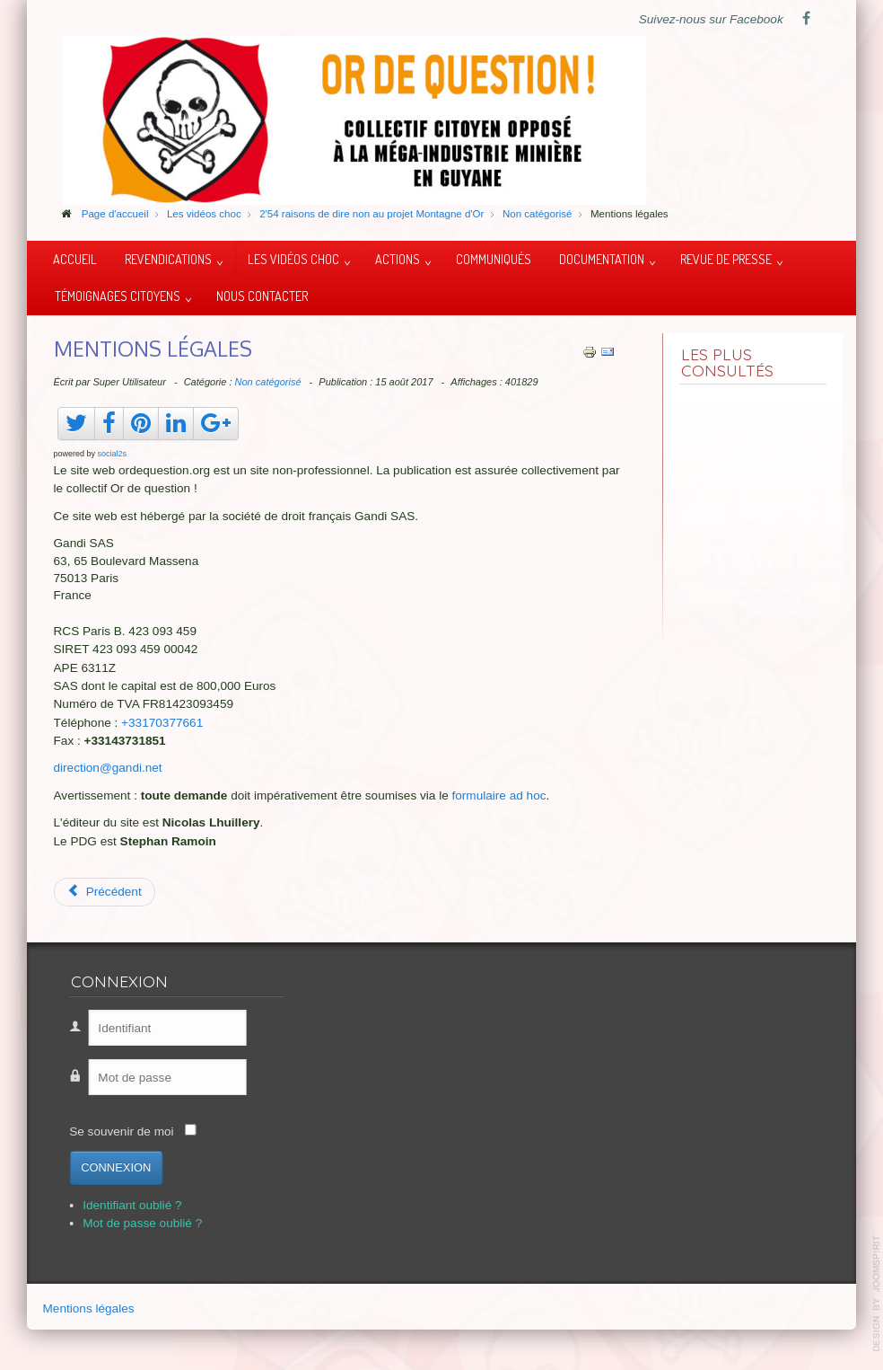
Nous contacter (262, 295)
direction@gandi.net (108, 767)
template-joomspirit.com (876, 1293)
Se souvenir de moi (102, 1131)
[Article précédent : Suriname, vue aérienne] (104, 892)
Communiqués (493, 259)
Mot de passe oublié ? (123, 1223)
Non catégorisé (268, 381)
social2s (112, 453)
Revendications (168, 259)
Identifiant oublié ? (113, 1205)
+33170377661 (162, 722)
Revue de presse (726, 259)
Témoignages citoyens (117, 295)
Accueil (75, 259)
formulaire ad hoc (499, 795)
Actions (397, 259)
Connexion (97, 1167)
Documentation (601, 259)
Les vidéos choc (293, 259)
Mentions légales (89, 1312)
